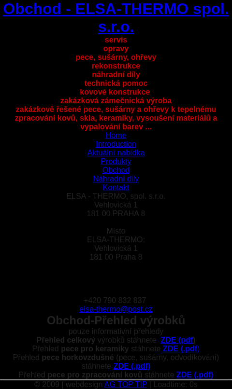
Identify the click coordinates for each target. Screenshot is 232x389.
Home (116, 135)
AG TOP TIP (125, 384)
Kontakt (116, 187)
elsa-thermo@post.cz (115, 309)
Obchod (116, 170)
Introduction (116, 144)
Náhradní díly (116, 179)
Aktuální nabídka (116, 153)
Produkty (116, 161)
